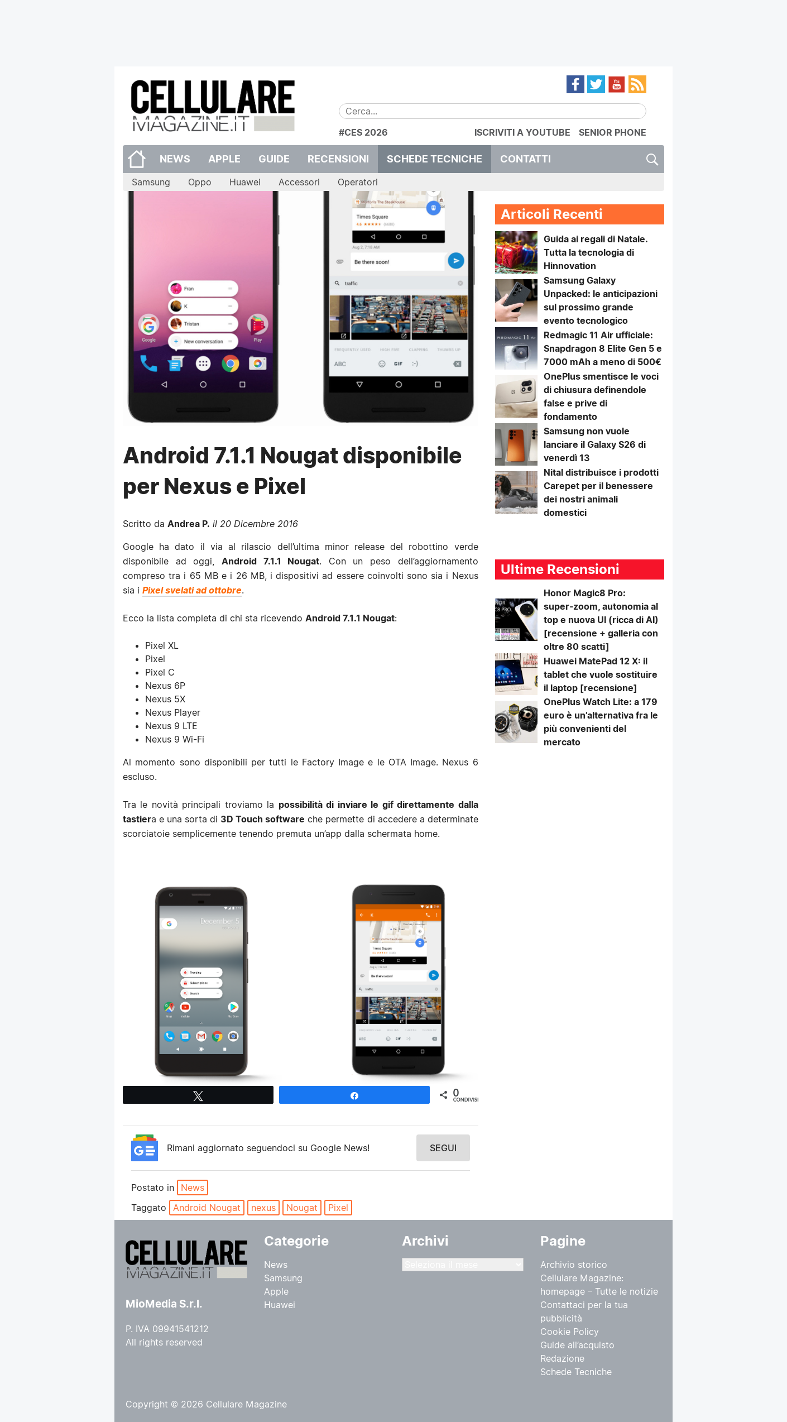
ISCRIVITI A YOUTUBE (522, 132)
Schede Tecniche (434, 159)
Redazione (562, 1358)
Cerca (651, 159)
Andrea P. (188, 523)
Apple (224, 159)
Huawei (245, 182)
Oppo (200, 182)
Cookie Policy (569, 1331)
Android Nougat (207, 1207)
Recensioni (338, 159)
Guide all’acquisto (577, 1345)
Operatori (358, 182)
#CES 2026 (363, 132)
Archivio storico (573, 1264)
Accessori (299, 182)
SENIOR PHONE (612, 132)
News (175, 159)
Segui (443, 1147)
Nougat (302, 1207)
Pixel (338, 1207)
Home (137, 159)
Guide (274, 159)
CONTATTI (525, 159)
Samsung (151, 182)
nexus (263, 1207)
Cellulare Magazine (246, 1404)
